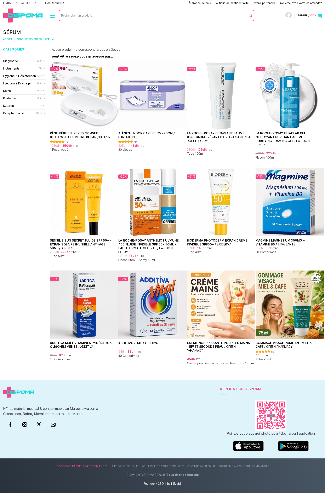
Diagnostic (10, 61)
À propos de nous (200, 3)
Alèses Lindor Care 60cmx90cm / (146, 135)
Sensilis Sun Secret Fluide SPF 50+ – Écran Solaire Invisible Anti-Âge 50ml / (80, 244)
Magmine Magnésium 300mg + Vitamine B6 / (280, 242)
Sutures (8, 105)
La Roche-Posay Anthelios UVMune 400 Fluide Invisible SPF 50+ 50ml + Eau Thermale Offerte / (148, 246)
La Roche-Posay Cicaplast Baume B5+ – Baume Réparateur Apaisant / (218, 137)
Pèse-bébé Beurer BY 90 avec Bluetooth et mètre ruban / (80, 135)
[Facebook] (10, 424)
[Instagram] (24, 424)
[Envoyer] (250, 15)
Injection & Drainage (17, 83)
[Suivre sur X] (38, 424)
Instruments (11, 68)
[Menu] (52, 16)
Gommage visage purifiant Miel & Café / (284, 345)
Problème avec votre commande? (300, 3)
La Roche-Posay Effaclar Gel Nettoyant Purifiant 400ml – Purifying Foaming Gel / (284, 139)
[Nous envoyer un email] (53, 424)
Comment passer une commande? (164, 3)
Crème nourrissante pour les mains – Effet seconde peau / (218, 346)
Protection (10, 98)
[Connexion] (288, 15)
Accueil (8, 39)
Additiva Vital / (138, 343)
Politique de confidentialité (232, 3)
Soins (7, 91)
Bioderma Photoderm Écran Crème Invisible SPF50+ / (217, 242)
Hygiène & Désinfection (19, 76)
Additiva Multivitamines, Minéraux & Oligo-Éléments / (81, 345)
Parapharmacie (13, 113)
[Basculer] (44, 61)
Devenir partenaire (264, 3)
